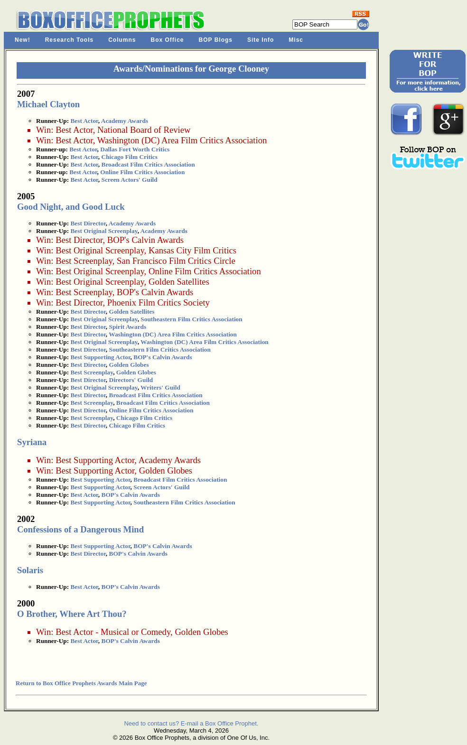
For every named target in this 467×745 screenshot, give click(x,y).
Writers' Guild (160, 387)
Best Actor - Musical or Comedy (113, 632)
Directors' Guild (131, 379)
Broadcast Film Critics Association (148, 164)
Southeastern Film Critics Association (191, 319)
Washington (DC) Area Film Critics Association (182, 140)
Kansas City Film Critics (192, 250)
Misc (296, 40)
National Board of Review (143, 130)
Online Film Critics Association (142, 172)
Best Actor (84, 120)
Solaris (30, 570)
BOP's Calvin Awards (145, 240)
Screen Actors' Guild (130, 179)
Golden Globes (129, 364)
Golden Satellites (179, 282)
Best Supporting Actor (100, 357)
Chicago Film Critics (130, 156)
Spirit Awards (128, 326)
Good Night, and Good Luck (71, 207)
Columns (122, 40)
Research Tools (69, 40)
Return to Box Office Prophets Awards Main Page (81, 683)
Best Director (87, 223)
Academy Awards (124, 120)
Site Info (260, 40)
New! (22, 40)
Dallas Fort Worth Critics (134, 149)
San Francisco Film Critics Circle (176, 261)
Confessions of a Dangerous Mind (80, 529)
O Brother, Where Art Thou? (72, 614)
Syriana (32, 442)
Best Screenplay (84, 261)
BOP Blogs (216, 40)
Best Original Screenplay (103, 230)
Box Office (167, 40)
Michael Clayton (48, 104)
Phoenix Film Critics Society (158, 302)
